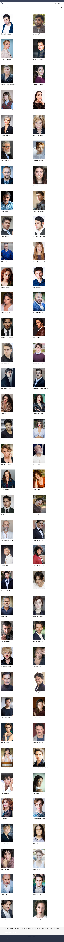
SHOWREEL (56, 928)
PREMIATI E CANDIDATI (47, 928)
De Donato (5, 312)
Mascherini (39, 591)
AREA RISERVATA (60, 0)
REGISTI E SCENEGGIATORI (27, 928)
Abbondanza (6, 34)
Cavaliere (38, 160)
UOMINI (6, 7)
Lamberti (5, 489)
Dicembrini (7, 338)
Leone (36, 489)
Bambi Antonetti (8, 84)
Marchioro (38, 565)
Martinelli (5, 591)
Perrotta (37, 717)
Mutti (4, 692)
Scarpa (37, 844)
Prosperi (38, 742)
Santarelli (39, 818)
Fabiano (5, 363)
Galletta (38, 413)
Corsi (5, 262)
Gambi (6, 439)
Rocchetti (6, 768)
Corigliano (39, 236)
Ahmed (36, 34)
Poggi (5, 742)
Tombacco (37, 894)
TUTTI (2, 8)
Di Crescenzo (38, 312)
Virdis (37, 920)
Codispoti (38, 211)
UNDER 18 (17, 928)
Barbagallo (38, 84)
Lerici (37, 515)
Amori (38, 59)
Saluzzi (4, 818)
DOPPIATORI (37, 928)
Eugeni (36, 338)
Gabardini (40, 388)
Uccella (5, 920)
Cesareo (6, 186)
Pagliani (5, 717)
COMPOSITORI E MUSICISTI (10, 932)
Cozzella (39, 262)
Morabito (6, 666)
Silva (5, 869)
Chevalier (37, 186)
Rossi (40, 768)
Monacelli (6, 641)
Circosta (5, 211)
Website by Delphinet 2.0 (35, 940)
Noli (37, 692)
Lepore (4, 515)
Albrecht (6, 59)
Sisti (37, 869)
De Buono (38, 287)
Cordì (5, 236)
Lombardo (7, 540)
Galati (5, 413)
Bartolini (7, 110)
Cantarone (5, 135)
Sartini (4, 844)
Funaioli (6, 388)
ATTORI (6, 928)
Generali (38, 439)
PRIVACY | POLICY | (32, 936)
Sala (37, 793)
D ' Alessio (5, 287)
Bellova (37, 110)
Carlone (6, 160)
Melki (4, 616)
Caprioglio (38, 135)
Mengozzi (38, 616)
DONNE (10, 7)
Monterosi (38, 641)
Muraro (37, 666)
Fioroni (38, 363)
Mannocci (5, 565)
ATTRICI (11, 928)
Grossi (36, 464)
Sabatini (5, 793)
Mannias (38, 540)
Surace (5, 894)
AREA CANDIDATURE (52, 0)
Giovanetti (6, 464)
